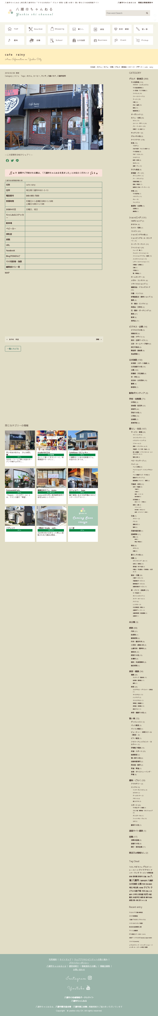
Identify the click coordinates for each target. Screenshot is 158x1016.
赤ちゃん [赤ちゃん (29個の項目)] (141, 900)
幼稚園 (133, 419)
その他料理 (135, 82)
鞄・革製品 (136, 273)
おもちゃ (134, 224)
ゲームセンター (137, 795)
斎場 (136, 539)
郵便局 (133, 387)
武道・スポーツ (136, 751)
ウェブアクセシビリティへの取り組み (91, 959)
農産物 (135, 211)
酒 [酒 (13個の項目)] (146, 900)
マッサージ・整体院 (138, 677)
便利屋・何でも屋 (138, 566)
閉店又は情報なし (137, 852)
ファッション (136, 247)
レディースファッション (139, 262)
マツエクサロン (137, 700)
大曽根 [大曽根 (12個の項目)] (141, 888)
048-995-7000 (32, 195)
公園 (132, 370)
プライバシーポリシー (79, 962)
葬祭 (134, 537)
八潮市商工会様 (80, 1006)
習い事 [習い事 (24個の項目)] (135, 900)
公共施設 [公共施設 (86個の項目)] (133, 884)
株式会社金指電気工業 (135, 927)
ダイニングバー (137, 176)
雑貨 (132, 317)
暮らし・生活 (135, 428)
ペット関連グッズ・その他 (140, 475)
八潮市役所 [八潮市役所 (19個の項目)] (143, 880)
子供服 (135, 270)
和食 (132, 143)
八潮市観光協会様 (63, 1006)
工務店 (136, 491)
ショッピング (135, 217)
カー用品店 (136, 593)
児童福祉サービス (138, 581)
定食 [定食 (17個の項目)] (146, 891)
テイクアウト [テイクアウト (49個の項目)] (144, 870)
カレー (135, 199)
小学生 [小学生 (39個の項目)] (135, 894)
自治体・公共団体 (137, 380)
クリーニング (136, 435)
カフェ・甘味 (136, 118)
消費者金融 (135, 840)
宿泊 (132, 545)
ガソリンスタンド (138, 596)
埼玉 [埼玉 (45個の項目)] (131, 887)
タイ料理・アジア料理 (139, 90)
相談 (132, 558)
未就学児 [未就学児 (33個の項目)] (136, 897)
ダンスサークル (137, 816)
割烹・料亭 (136, 160)
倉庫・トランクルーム (139, 446)
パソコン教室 (136, 729)
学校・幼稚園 (135, 398)
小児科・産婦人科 (137, 645)
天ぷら (135, 163)
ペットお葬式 (136, 467)
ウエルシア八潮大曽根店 (136, 912)
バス (134, 521)
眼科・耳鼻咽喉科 (137, 662)
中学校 (133, 402)
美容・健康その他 (137, 713)
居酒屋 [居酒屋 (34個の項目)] (140, 894)
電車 (134, 527)
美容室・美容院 (137, 706)
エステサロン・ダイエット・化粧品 (143, 689)
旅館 (134, 551)
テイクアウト (136, 140)
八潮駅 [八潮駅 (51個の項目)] (150, 880)
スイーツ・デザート (138, 123)
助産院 (133, 635)
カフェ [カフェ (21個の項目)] (140, 867)
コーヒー (36, 76)
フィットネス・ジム (138, 818)
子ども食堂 (135, 169)
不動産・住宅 (136, 484)
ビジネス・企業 (136, 326)
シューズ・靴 (136, 250)
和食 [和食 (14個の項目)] (147, 884)
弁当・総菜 (136, 105)
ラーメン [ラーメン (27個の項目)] (143, 873)
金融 (131, 836)
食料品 (133, 321)
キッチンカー (136, 133)
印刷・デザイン (136, 337)
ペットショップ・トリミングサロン (143, 470)
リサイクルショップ (138, 284)
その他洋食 (136, 194)
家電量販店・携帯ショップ (140, 297)
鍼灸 (134, 683)
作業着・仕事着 (137, 265)
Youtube (79, 988)
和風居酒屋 (136, 181)
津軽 (99, 339)
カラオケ (135, 793)
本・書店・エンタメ (138, 304)
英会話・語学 (136, 765)
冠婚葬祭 (134, 534)
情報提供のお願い (89, 966)
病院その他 (135, 655)
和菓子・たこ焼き (138, 129)
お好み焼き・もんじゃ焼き (140, 149)
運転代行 (135, 524)
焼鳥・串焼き (136, 184)
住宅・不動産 (136, 487)
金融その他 (135, 843)
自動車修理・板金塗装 (139, 613)
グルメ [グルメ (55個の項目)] (146, 867)
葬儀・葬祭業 (138, 541)
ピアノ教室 (135, 738)
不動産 (136, 489)
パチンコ (135, 798)
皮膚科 (133, 659)
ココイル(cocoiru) (134, 941)
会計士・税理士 (137, 564)
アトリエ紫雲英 (133, 930)
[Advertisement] (54, 384)
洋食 (132, 191)
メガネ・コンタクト (138, 280)
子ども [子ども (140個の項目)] (147, 887)
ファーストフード (138, 96)
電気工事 (135, 457)
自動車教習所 (136, 761)
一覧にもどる (13, 348)
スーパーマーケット (138, 244)
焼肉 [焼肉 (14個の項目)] (150, 897)
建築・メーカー (138, 494)
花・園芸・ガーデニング (140, 310)
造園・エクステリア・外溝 (141, 512)
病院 (131, 627)
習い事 (132, 718)
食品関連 (134, 354)
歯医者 (133, 652)
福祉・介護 (135, 575)
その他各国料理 (137, 88)
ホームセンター (136, 277)
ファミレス (136, 93)
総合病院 (134, 665)
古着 (134, 267)
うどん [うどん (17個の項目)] (131, 867)
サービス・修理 (136, 432)
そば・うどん (136, 154)
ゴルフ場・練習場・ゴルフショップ (143, 810)
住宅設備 (135, 499)
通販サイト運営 (136, 830)
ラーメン (135, 99)
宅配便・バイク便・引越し (140, 449)
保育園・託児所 (136, 406)
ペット (133, 464)
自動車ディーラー (138, 610)
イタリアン (136, 196)
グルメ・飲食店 (136, 78)
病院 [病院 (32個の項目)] (131, 900)
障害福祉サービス (138, 584)
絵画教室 (134, 755)
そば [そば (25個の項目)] (135, 867)
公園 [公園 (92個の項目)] (139, 883)
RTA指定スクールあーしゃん (137, 934)
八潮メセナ (51, 76)
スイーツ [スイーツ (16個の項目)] (135, 870)
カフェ (29, 76)
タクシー (135, 518)
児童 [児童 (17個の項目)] (144, 876)
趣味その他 (135, 825)
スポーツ (134, 805)
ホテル (135, 548)
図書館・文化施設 (137, 373)
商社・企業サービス (138, 340)
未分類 (132, 622)
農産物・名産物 (136, 206)
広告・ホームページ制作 (140, 344)
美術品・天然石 (136, 307)
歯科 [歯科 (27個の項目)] (147, 897)
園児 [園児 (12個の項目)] (150, 884)
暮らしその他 (136, 555)
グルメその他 (136, 136)
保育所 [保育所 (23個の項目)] (140, 876)
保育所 (133, 409)
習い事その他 (136, 758)
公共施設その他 (136, 367)
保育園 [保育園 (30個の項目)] (135, 876)
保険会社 (134, 333)
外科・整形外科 (136, 641)
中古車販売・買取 (138, 607)
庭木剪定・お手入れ (139, 509)
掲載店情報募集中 (145, 2)
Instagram (79, 978)
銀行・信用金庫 (136, 847)
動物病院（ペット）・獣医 (140, 480)
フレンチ (135, 202)
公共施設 (133, 359)
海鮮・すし (136, 166)
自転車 (135, 616)
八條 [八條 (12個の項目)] (148, 877)
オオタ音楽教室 (133, 916)
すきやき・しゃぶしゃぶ (139, 85)
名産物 (135, 208)
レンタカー (136, 604)
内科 (132, 631)
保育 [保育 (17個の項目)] (130, 876)
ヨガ (134, 821)
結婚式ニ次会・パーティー (140, 187)
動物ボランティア (137, 393)
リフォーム (136, 443)
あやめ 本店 (13, 339)
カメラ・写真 (136, 228)
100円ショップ (136, 221)
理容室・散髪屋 (137, 703)
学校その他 (135, 412)
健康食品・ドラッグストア (140, 287)
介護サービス (136, 578)
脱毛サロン (136, 709)
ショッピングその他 (138, 235)
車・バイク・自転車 (138, 590)
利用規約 (53, 959)
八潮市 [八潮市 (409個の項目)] (135, 880)
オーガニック (136, 114)
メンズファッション (138, 259)
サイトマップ (65, 959)
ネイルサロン (136, 694)
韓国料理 (135, 111)
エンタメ (134, 787)
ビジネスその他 (136, 330)
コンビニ (134, 231)
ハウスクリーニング (138, 440)
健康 (132, 675)
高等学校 (134, 423)
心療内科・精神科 (137, 648)
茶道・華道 (135, 768)
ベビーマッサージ (137, 461)
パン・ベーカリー (138, 126)
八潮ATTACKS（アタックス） (137, 919)
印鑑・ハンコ (136, 293)
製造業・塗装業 (136, 350)
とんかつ (135, 157)
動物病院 (134, 638)
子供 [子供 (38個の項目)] (143, 891)
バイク (135, 601)
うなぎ (135, 146)
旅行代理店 (135, 347)
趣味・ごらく (135, 780)
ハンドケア (136, 697)
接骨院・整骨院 (137, 680)
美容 (132, 687)
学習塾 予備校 (136, 748)
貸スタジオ (136, 801)
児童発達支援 (136, 531)
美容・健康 (134, 671)
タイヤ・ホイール (138, 599)
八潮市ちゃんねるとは (127, 2)
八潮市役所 (61, 76)
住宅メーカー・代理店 (140, 502)
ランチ (43, 76)
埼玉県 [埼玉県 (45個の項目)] (135, 887)
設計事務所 (137, 496)
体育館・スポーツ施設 (139, 363)
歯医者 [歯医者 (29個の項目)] (142, 897)
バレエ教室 (135, 725)
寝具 (132, 300)
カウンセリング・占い (139, 561)
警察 (132, 384)
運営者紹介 (74, 966)
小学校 (133, 416)
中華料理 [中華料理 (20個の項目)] (150, 873)
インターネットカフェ (139, 790)
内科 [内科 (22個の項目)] (143, 884)
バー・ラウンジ (137, 178)
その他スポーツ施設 (138, 808)
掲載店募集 (105, 966)
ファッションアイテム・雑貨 (141, 256)
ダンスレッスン (136, 722)
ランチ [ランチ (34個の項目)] (136, 873)
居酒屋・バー (136, 173)
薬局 (132, 314)
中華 (134, 102)
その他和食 (136, 151)
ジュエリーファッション (139, 253)
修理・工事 (136, 505)
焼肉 (134, 108)
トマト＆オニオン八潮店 (136, 923)
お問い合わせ (79, 969)
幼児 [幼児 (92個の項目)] (146, 894)
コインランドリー (138, 438)
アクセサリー (136, 784)
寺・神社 (134, 377)
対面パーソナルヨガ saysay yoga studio (140, 938)
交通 (132, 516)
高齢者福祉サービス (138, 586)
